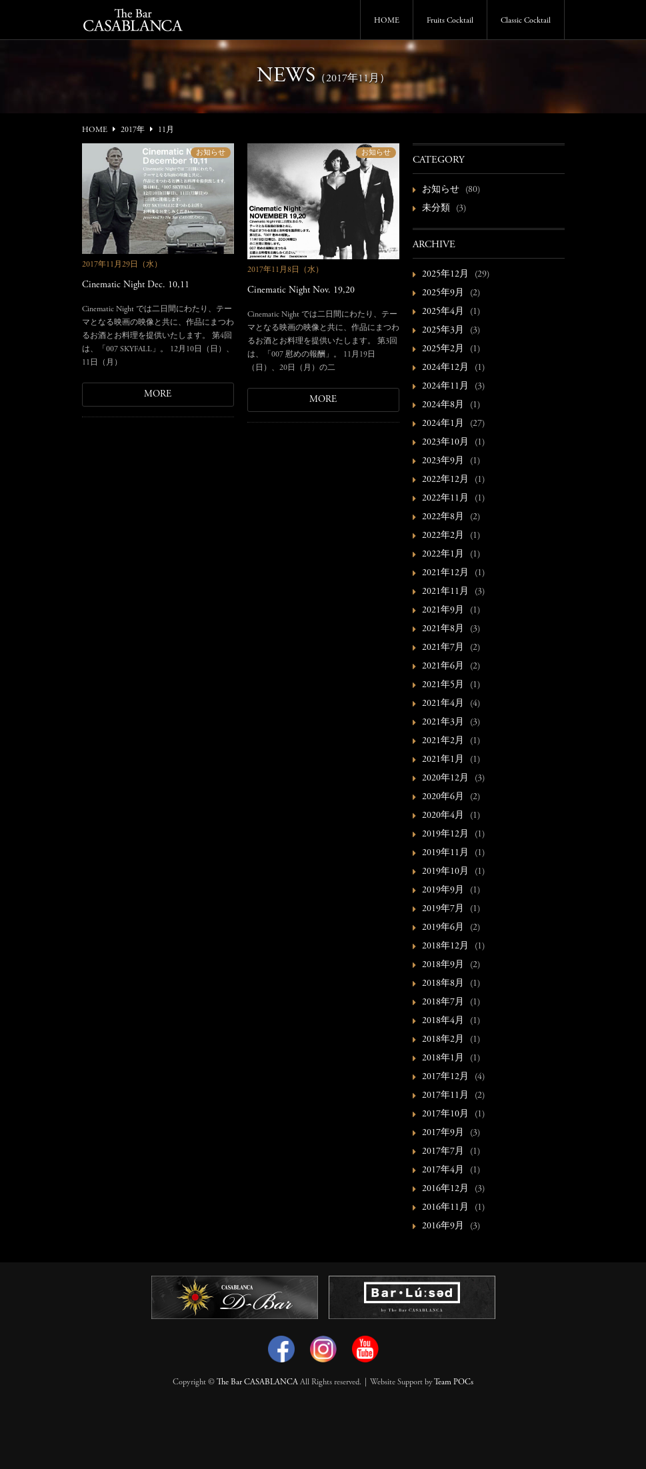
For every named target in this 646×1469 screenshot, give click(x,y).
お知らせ (210, 153)
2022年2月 (443, 536)
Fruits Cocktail (450, 21)
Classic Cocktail (526, 21)
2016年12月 (445, 1189)
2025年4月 (443, 312)
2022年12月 (445, 480)
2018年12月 (445, 946)
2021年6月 (443, 666)
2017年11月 (445, 1095)
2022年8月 (443, 517)
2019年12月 (445, 834)
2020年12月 (445, 778)
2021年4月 (443, 704)
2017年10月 (445, 1114)
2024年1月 (443, 424)
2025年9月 (443, 293)
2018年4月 (443, 1021)
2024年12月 (445, 368)
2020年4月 (443, 815)
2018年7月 (443, 1002)
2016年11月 (445, 1207)
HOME (386, 21)
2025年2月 (443, 349)
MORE (157, 394)
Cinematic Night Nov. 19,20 (301, 290)
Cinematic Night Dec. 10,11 (135, 285)
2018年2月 (443, 1039)
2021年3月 (443, 722)
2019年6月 (443, 927)
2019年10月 (445, 871)
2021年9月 (443, 610)
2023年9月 (443, 461)
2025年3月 (443, 330)
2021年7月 (443, 648)
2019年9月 (443, 890)
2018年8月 (443, 983)
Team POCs (453, 1382)
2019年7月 (443, 909)
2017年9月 (443, 1133)
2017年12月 (445, 1077)
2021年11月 (445, 592)
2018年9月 (443, 965)
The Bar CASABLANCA (257, 1382)
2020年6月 (443, 797)
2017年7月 (443, 1151)
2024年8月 (443, 405)
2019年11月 (445, 853)
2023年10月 (445, 442)
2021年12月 (445, 573)
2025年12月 (445, 274)
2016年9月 (443, 1226)
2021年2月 (443, 741)
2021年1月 (443, 759)
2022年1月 (443, 554)
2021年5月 (443, 685)
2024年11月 (445, 386)
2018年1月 (443, 1058)
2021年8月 (443, 629)
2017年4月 (443, 1170)
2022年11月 (445, 498)
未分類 (436, 208)
